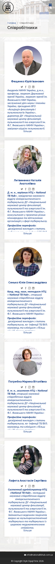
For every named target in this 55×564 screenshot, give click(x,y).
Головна (11, 22)
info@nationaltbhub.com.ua (40, 554)
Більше (27, 131)
